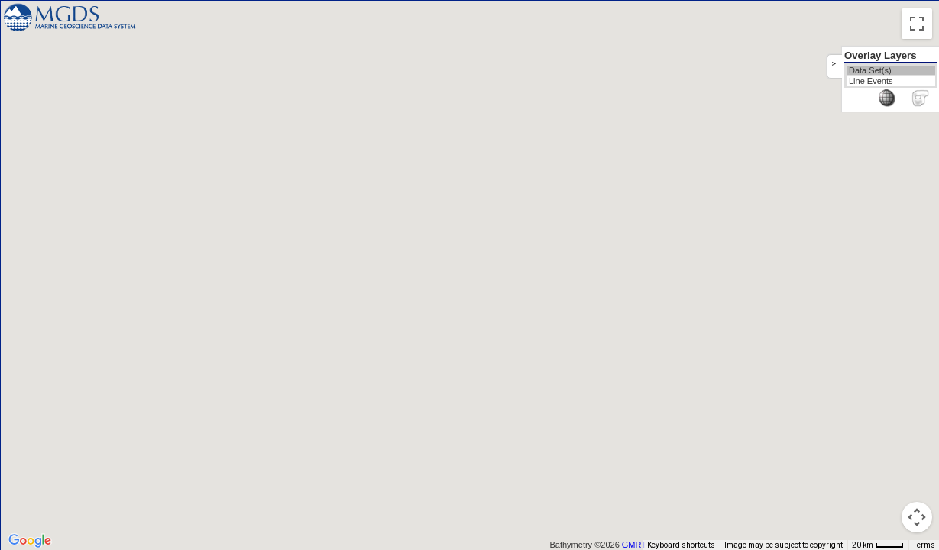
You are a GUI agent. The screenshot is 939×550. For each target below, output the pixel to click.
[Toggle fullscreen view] (917, 23)
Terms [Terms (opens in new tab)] (924, 545)
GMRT (634, 544)
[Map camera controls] (917, 517)
